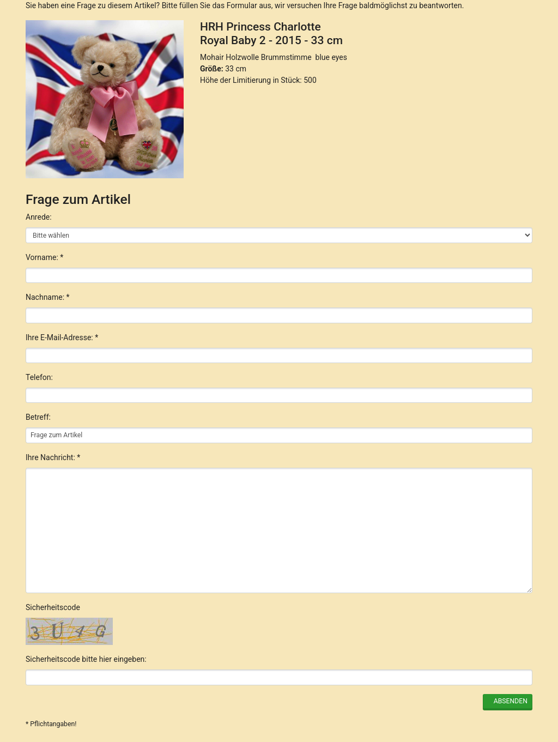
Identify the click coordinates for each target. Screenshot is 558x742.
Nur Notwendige (424, 615)
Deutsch (99, 691)
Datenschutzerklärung (381, 691)
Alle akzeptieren (424, 587)
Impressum (453, 691)
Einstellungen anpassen (424, 641)
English (139, 691)
